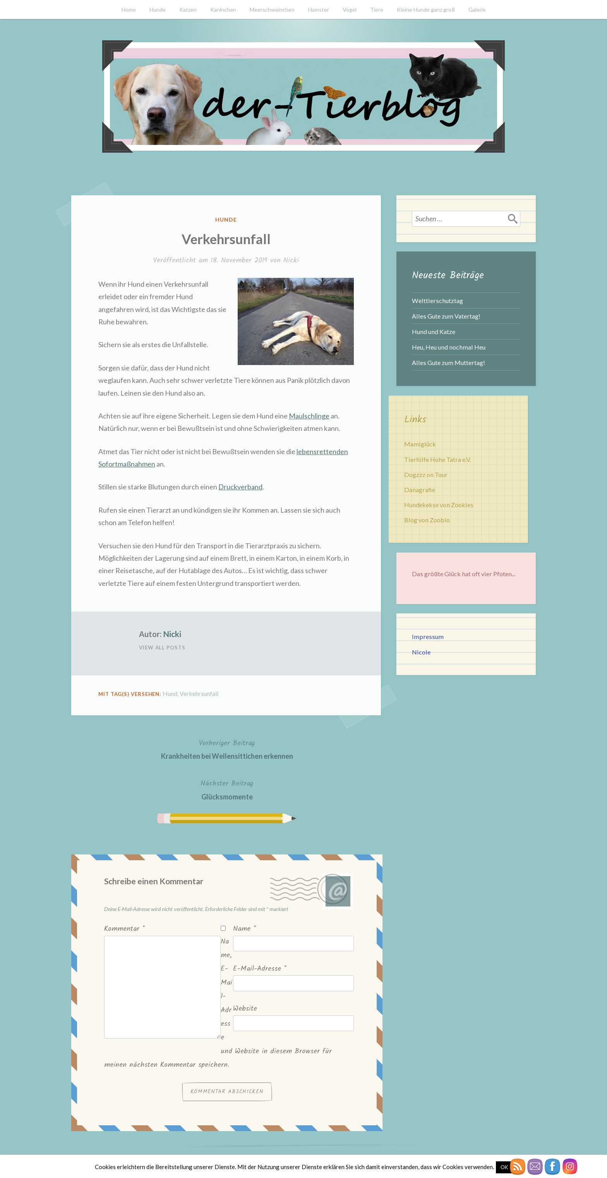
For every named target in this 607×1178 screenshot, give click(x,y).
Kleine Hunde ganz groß (426, 9)
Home (129, 9)
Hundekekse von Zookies (438, 504)
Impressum (428, 636)
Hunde (157, 9)
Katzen (188, 9)
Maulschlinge (309, 416)
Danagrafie (419, 489)
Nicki (291, 260)
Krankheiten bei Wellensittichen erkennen (227, 748)
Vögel (350, 9)
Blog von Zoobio (427, 520)
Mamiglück (420, 444)
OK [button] (504, 1167)
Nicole (421, 652)
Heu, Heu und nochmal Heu (448, 347)
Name (244, 929)
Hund (170, 693)
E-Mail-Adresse (259, 969)
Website (245, 1008)
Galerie (477, 9)
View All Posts (162, 647)
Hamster (318, 9)
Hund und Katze (433, 331)
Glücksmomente (227, 789)
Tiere (376, 9)
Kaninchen (223, 9)
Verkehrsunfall (199, 693)
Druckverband (240, 486)
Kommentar (124, 929)
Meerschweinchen (272, 9)
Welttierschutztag (437, 300)
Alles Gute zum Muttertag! (448, 362)
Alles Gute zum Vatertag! (446, 316)
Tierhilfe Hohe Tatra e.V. (437, 459)
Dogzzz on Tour (426, 474)
